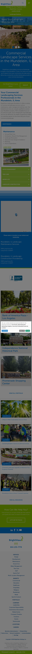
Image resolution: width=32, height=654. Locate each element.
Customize (4, 330)
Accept (27, 330)
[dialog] (16, 327)
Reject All (22, 330)
